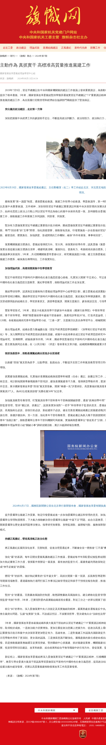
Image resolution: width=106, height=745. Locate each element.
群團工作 (95, 47)
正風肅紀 (66, 47)
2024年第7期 (41, 56)
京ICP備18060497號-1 (36, 722)
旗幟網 (3, 56)
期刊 (12, 56)
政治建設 (21, 47)
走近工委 (8, 47)
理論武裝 (34, 47)
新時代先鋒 (81, 47)
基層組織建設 (50, 47)
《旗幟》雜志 (24, 56)
